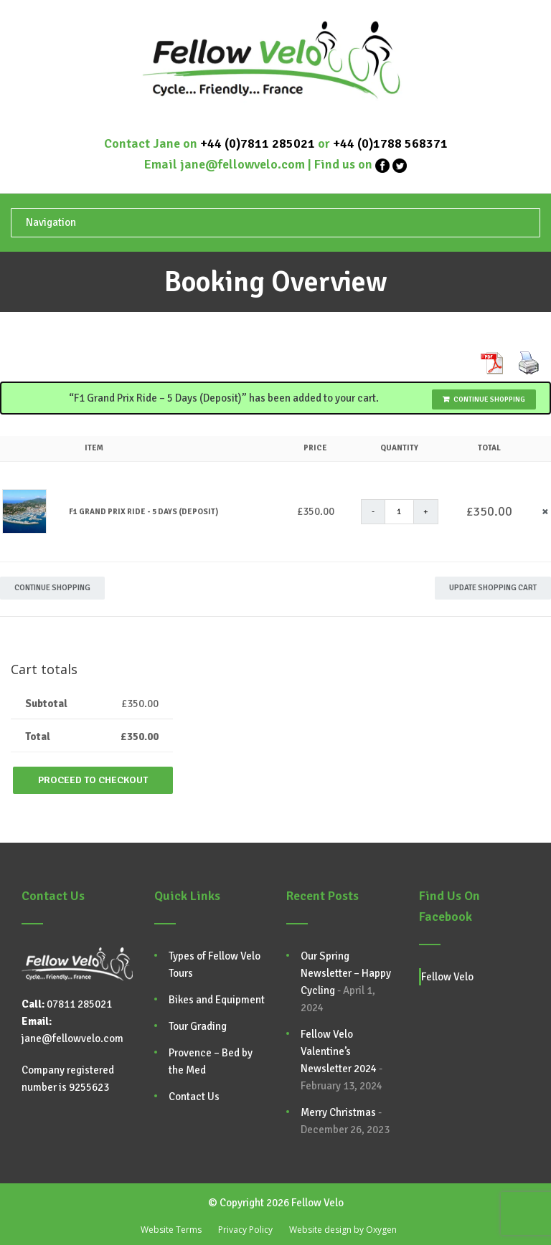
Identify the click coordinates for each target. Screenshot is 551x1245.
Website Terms (171, 1229)
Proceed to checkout (93, 780)
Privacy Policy (245, 1229)
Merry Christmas (338, 1112)
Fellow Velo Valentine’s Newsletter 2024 (339, 1051)
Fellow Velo (447, 976)
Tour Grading (198, 1026)
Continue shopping (489, 399)
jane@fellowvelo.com (242, 164)
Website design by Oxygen (343, 1229)
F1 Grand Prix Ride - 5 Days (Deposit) (143, 511)
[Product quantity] (399, 512)
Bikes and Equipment (217, 999)
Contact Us (194, 1096)
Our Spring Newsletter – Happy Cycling (346, 973)
